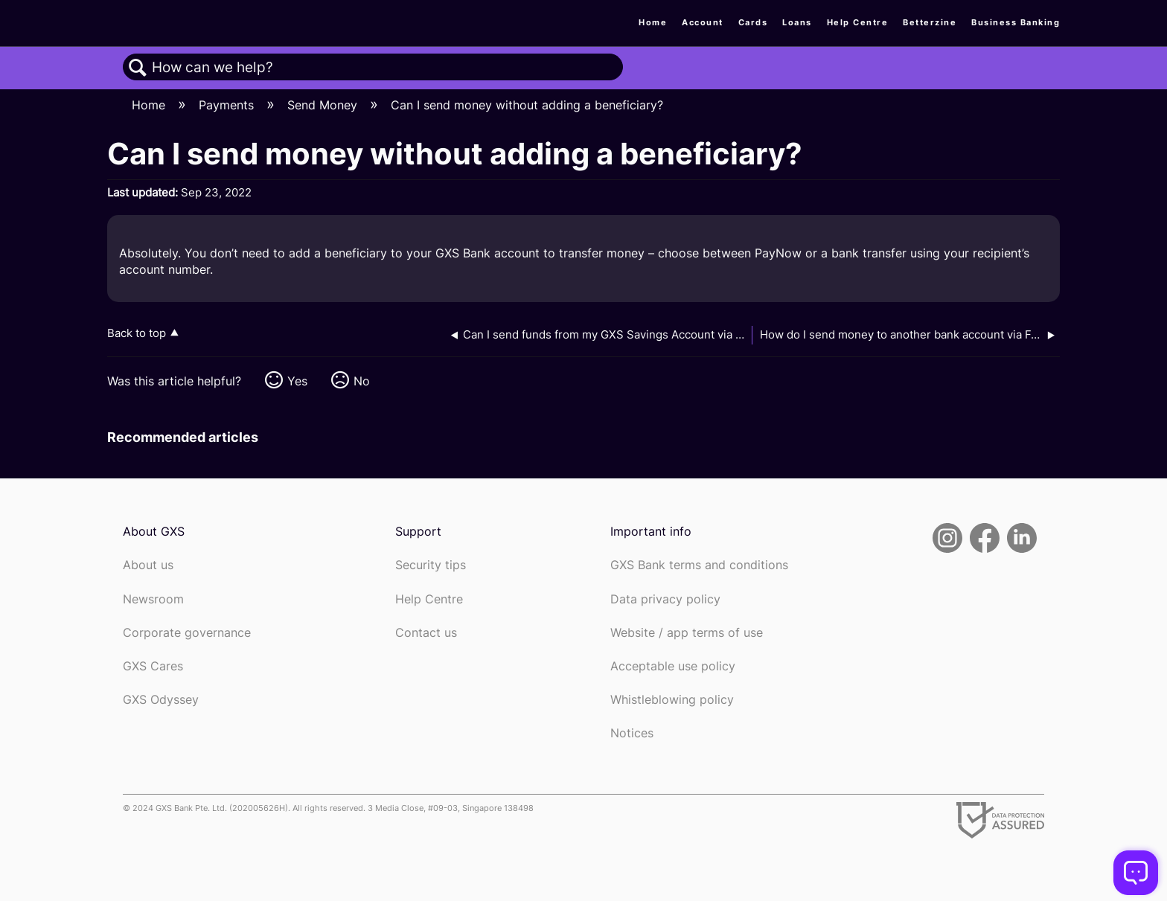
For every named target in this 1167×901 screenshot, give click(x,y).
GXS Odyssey (161, 700)
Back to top (136, 333)
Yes (297, 380)
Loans (797, 22)
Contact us (426, 633)
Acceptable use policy (672, 666)
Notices (631, 733)
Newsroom (153, 599)
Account (702, 22)
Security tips (430, 565)
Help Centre (858, 22)
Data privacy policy (665, 599)
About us (148, 565)
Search (138, 67)
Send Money (324, 104)
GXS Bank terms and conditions (699, 565)
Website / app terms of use (686, 633)
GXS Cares (153, 666)
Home (653, 22)
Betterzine (929, 22)
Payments (228, 104)
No (362, 380)
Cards (753, 22)
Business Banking (1015, 22)
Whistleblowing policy (672, 700)
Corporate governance (187, 633)
